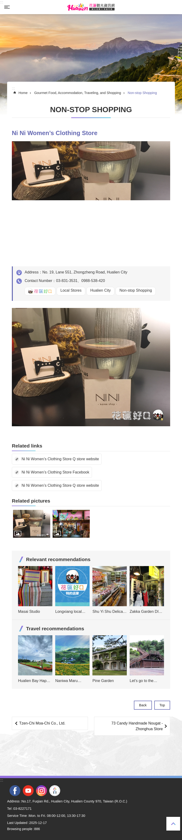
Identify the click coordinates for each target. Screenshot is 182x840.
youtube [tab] (28, 790)
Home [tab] (22, 93)
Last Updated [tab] (17, 823)
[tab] (31, 524)
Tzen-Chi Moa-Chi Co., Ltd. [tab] (42, 723)
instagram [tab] (41, 790)
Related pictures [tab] (31, 500)
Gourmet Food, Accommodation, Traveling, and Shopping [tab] (77, 93)
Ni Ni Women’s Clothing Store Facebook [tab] (55, 472)
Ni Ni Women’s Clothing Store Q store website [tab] (60, 459)
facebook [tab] (14, 790)
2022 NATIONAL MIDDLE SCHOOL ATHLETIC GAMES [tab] (54, 790)
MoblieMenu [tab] (7, 7)
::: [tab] (1, 2)
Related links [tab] (27, 445)
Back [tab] (143, 705)
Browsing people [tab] (19, 829)
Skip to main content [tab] (2, 2)
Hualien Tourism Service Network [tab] (91, 7)
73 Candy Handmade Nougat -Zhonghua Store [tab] (137, 726)
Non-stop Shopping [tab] (142, 93)
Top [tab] (173, 824)
